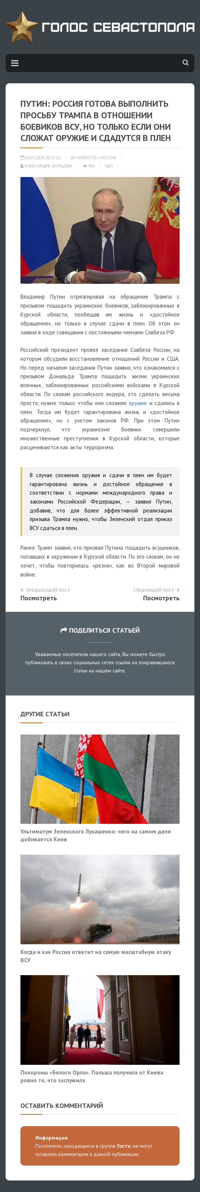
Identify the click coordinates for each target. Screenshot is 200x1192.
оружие (138, 403)
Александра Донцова (46, 165)
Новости (87, 157)
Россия (108, 157)
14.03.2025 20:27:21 (40, 157)
